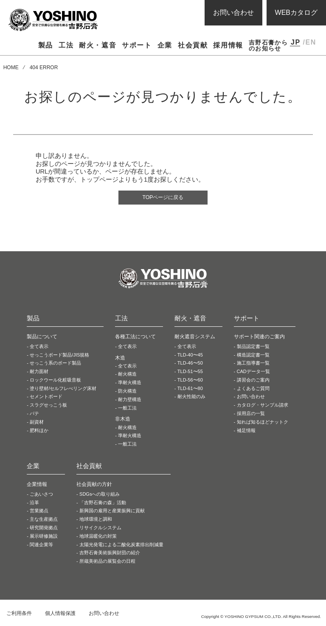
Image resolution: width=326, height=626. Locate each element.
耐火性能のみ (191, 398)
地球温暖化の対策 (98, 537)
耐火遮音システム (194, 338)
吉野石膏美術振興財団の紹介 (109, 554)
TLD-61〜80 (190, 390)
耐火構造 (127, 376)
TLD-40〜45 (190, 356)
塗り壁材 (63, 390)
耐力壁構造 (129, 401)
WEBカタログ (296, 12)
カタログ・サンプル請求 (262, 406)
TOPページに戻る (163, 198)
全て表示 (39, 348)
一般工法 (127, 409)
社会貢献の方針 (94, 486)
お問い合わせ (233, 12)
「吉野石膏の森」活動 (102, 504)
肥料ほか (39, 432)
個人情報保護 (60, 615)
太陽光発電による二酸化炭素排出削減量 (121, 546)
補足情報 (246, 432)
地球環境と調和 (95, 520)
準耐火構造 (129, 384)
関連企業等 (41, 546)
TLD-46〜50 (190, 364)
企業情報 (37, 486)
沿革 (34, 504)
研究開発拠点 (44, 529)
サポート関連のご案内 (259, 338)
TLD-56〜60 (190, 381)
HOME (11, 67)
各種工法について (135, 338)
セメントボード (46, 398)
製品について (42, 338)
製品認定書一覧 (253, 348)
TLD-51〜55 (190, 373)
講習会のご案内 (253, 381)
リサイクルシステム (100, 529)
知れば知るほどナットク (262, 423)
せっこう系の (55, 364)
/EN (309, 42)
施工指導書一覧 (253, 364)
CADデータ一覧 (253, 373)
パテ (34, 415)
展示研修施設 (44, 537)
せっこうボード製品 (59, 356)
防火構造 (127, 392)
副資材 (37, 423)
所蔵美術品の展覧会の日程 (107, 562)
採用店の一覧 (251, 415)
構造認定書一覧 (253, 356)
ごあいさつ (41, 495)
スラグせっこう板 (48, 406)
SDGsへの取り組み (99, 495)
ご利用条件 (19, 615)
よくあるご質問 (253, 390)
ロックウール (55, 381)
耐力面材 (39, 373)
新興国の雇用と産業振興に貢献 (112, 512)
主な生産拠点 (44, 520)
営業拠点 (39, 512)
